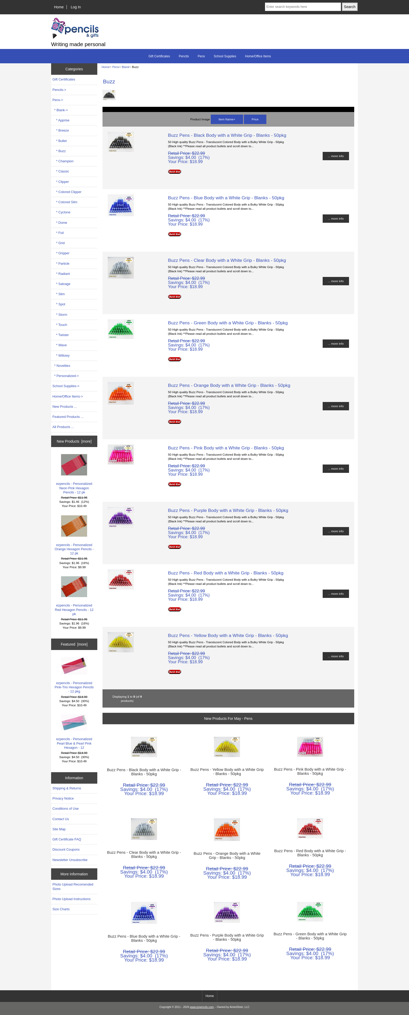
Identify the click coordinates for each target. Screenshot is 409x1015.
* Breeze (60, 130)
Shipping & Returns (66, 788)
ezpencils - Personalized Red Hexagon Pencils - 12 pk (74, 596)
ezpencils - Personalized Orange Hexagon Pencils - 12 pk (74, 535)
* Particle (60, 263)
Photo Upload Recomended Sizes (72, 886)
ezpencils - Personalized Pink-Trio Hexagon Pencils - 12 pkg (74, 675)
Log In (76, 7)
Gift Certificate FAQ (66, 839)
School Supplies (225, 56)
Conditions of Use (65, 808)
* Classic (60, 171)
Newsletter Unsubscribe (70, 860)
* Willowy (61, 355)
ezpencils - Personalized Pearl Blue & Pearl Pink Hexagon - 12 (74, 732)
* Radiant (61, 274)
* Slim (58, 294)
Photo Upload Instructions (71, 899)
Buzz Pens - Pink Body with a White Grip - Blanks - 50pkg (226, 447)
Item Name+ (227, 119)
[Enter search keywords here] (303, 7)
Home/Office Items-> (67, 396)
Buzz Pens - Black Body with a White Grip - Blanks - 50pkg (227, 135)
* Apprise (60, 120)
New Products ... (64, 407)
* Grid (58, 243)
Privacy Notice (63, 798)
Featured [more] (74, 644)
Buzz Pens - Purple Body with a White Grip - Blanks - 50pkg (228, 510)
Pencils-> (59, 90)
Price (255, 119)
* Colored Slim (64, 202)
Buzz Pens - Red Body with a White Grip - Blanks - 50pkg (226, 572)
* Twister (60, 335)
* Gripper (60, 253)
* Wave (59, 345)
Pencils (184, 56)
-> (57, 100)
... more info (336, 156)
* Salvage (61, 284)
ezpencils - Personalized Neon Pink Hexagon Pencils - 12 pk (74, 474)
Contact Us (60, 819)
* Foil (58, 233)
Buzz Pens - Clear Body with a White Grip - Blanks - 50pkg (227, 260)
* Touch (59, 325)
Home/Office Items (258, 56)
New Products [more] (74, 441)
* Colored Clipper (66, 192)
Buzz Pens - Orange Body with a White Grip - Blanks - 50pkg (229, 385)
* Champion (63, 161)
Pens (115, 67)
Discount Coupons (66, 849)
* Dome (59, 223)
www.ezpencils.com (202, 1007)
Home (59, 7)
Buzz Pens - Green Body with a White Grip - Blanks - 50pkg (228, 322)
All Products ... (63, 427)
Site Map (58, 829)
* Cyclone (61, 212)
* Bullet (59, 141)
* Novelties (61, 366)
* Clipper (60, 182)
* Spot (58, 304)
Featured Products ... (67, 417)
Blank (125, 67)
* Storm (59, 315)
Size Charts (61, 909)
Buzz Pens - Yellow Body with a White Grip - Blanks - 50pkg (228, 635)
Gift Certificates (159, 56)
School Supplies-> (65, 386)
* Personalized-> (65, 376)
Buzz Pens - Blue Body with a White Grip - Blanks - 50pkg (226, 197)
